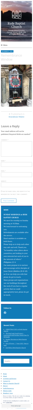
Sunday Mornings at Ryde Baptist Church (15, 340)
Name (3, 161)
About (5, 376)
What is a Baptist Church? (11, 383)
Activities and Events (9, 379)
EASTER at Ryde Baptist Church (16, 348)
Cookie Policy (9, 402)
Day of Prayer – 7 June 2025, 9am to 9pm (16, 344)
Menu (5, 45)
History (5, 386)
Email (3, 171)
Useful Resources (8, 388)
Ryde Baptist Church (16, 25)
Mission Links (7, 391)
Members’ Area (8, 393)
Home (5, 374)
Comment (5, 140)
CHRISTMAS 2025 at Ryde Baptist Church (15, 330)
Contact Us (6, 381)
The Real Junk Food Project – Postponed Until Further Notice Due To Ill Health (16, 335)
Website (3, 181)
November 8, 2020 (7, 51)
